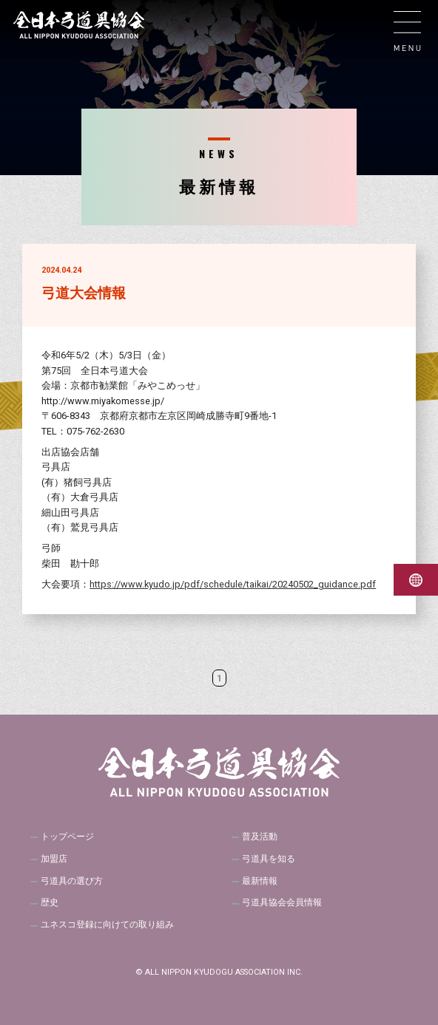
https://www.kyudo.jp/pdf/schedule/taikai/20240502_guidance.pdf (233, 584)
